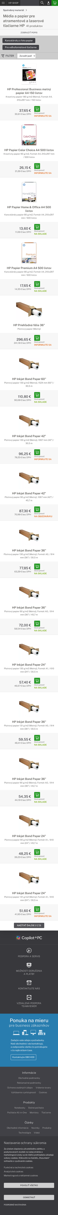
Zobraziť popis (29, 32)
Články (29, 1122)
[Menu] (3, 3)
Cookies (43, 1092)
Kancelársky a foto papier (19, 40)
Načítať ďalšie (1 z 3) (29, 925)
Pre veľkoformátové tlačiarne (21, 47)
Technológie (25, 1132)
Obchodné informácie (17, 1128)
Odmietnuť (29, 1197)
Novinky (35, 1128)
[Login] (48, 3)
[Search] (42, 3)
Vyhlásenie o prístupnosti (23, 1092)
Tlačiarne (46, 1112)
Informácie (29, 1072)
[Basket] (55, 3)
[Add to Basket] (37, 109)
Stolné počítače (36, 1108)
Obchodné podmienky (29, 1078)
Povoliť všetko (29, 1185)
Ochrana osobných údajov (20, 1087)
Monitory (34, 1112)
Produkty (29, 1102)
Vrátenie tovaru (43, 1087)
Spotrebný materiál (15, 10)
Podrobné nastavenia (15, 1205)
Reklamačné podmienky (29, 1083)
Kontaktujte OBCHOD (23, 1057)
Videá (37, 1132)
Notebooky (19, 1108)
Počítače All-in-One (17, 1112)
